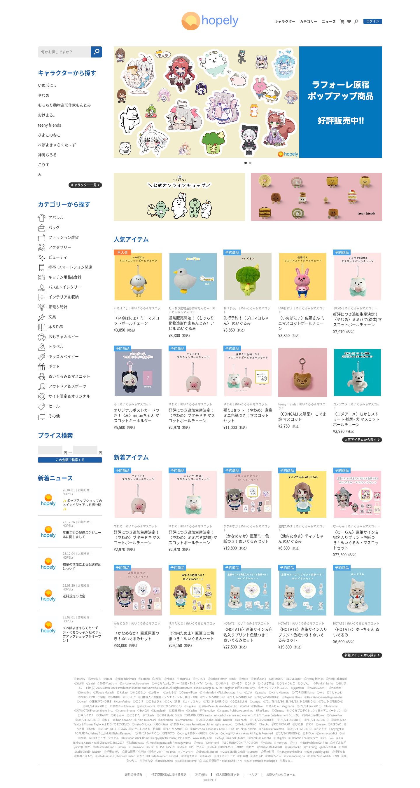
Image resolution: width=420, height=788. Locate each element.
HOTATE (229, 623)
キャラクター (284, 21)
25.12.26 (69, 521)
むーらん (339, 526)
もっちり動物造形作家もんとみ (189, 308)
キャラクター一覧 (84, 184)
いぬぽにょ (121, 308)
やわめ (337, 308)
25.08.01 (69, 617)
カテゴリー (308, 21)
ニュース (329, 21)
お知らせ (84, 490)
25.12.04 (69, 553)
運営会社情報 (133, 774)
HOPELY (68, 493)
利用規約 (201, 774)
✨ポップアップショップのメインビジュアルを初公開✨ (82, 505)
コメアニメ (340, 404)
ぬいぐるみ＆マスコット (361, 308)
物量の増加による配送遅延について (82, 566)
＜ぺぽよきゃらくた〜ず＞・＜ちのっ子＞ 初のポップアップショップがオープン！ (82, 634)
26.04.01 (69, 490)
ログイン (372, 21)
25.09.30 (69, 585)
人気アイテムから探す (360, 439)
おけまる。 (230, 308)
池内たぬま (285, 526)
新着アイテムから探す (360, 655)
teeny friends (287, 404)
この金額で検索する (70, 459)
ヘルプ (253, 774)
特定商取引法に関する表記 (168, 774)
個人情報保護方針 (227, 774)
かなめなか (230, 526)
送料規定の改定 (74, 596)
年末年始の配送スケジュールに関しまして (82, 534)
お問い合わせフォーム (280, 774)
